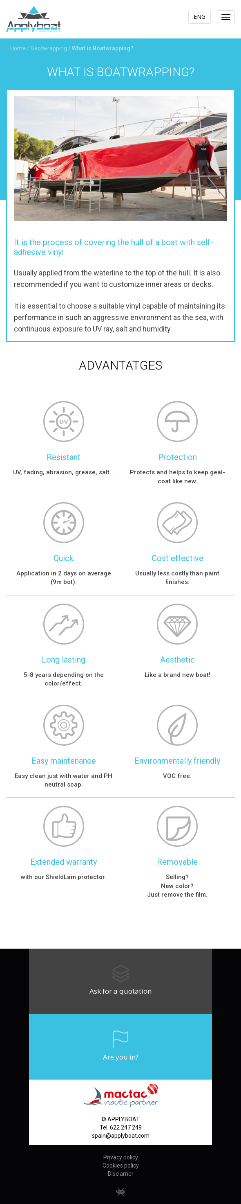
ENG (199, 16)
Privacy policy (120, 1157)
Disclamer (121, 1173)
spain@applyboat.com (121, 1135)
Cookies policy (121, 1165)
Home (18, 48)
